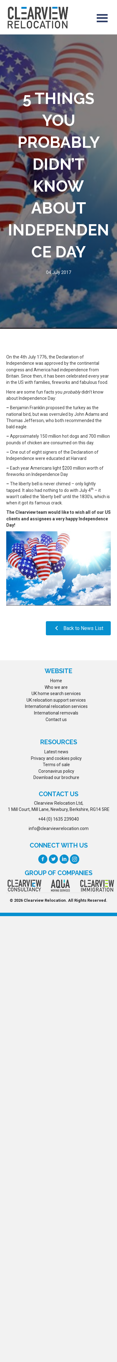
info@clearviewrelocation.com (59, 828)
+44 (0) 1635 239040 (58, 819)
